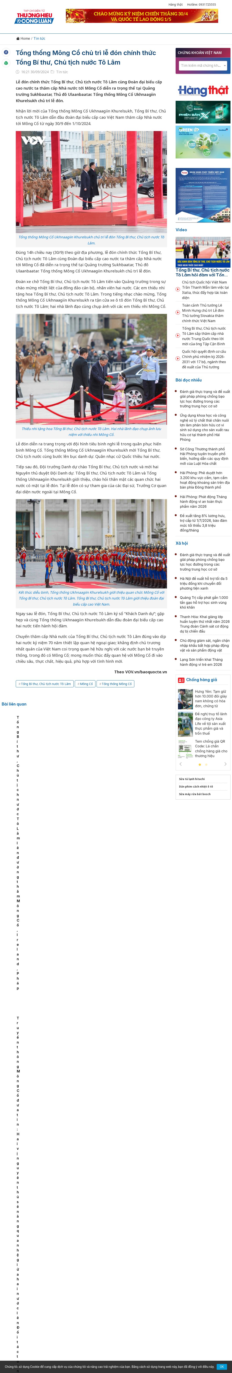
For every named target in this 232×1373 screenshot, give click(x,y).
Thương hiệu (65, 1283)
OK (222, 1366)
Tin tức (39, 38)
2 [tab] (206, 765)
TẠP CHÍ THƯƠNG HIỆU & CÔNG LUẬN (114, 1353)
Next (225, 764)
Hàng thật (175, 4)
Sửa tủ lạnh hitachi (192, 779)
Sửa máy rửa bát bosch (195, 794)
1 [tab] (200, 765)
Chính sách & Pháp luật (132, 1283)
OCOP (159, 1283)
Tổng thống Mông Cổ (117, 684)
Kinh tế (44, 1283)
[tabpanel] (25, 748)
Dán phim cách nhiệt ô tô (196, 786)
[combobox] (203, 66)
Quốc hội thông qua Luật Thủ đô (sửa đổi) (109, 945)
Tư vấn (174, 1283)
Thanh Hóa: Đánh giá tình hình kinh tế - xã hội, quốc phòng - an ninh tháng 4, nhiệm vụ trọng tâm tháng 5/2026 (119, 1044)
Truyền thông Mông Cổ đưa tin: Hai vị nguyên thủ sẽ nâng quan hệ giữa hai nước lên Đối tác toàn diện (153, 751)
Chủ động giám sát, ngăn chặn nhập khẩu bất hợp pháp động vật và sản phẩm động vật (205, 645)
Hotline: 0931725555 (201, 4)
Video (181, 229)
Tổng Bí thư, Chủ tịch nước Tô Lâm (46, 684)
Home (23, 38)
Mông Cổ (86, 684)
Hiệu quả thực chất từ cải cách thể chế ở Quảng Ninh (120, 898)
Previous (180, 764)
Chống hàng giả (201, 679)
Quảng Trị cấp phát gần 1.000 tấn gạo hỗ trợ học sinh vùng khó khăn (204, 602)
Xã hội (182, 543)
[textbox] (203, 65)
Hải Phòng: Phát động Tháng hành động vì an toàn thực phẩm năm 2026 (203, 502)
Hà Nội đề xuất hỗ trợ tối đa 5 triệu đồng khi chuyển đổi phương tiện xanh (203, 583)
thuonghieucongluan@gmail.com (98, 1312)
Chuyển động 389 (94, 1283)
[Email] (33, 1319)
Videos (204, 1283)
